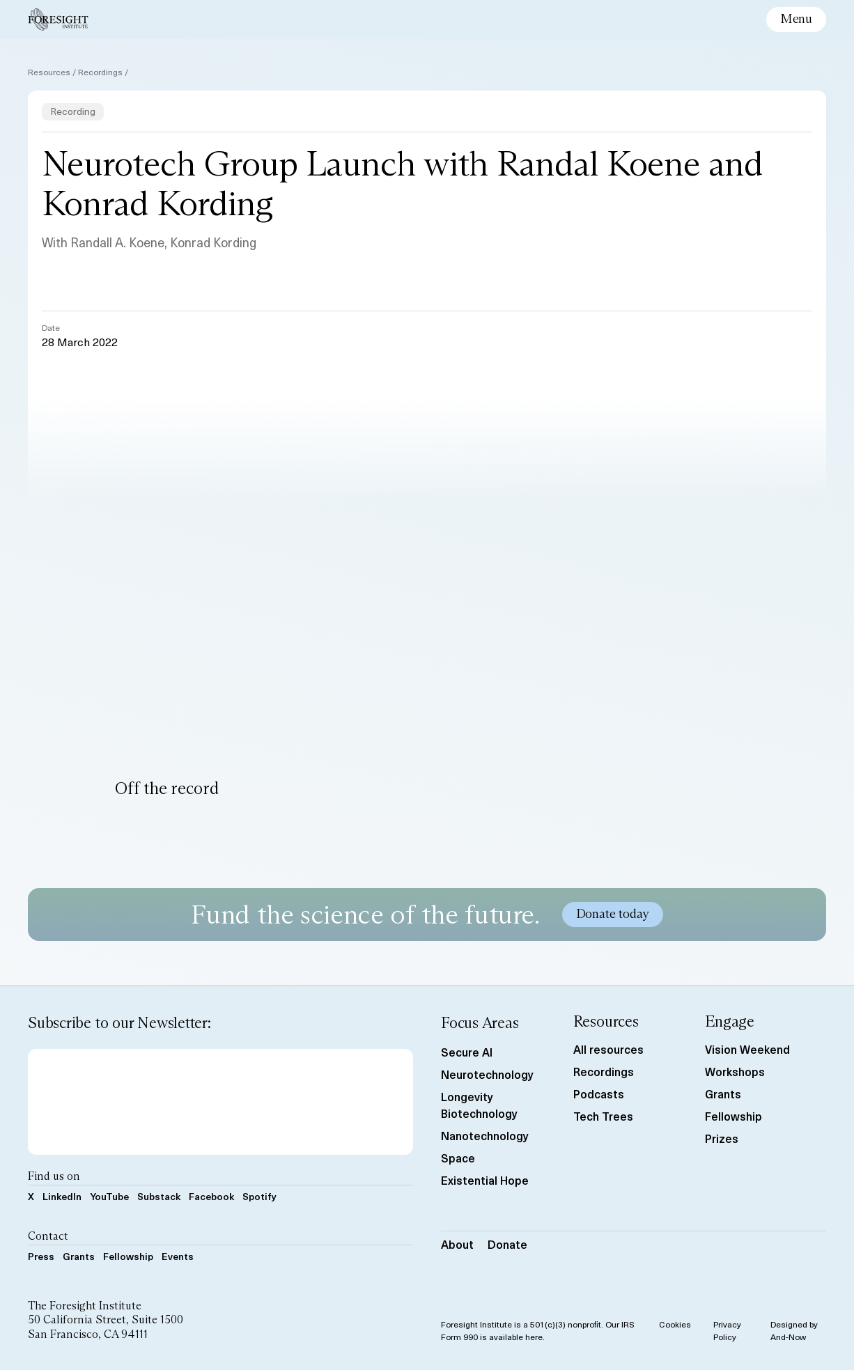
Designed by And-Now (794, 1330)
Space (458, 1157)
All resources (608, 1049)
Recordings (100, 71)
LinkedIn (61, 1196)
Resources (49, 71)
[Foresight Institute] (58, 19)
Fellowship (128, 1256)
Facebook (211, 1196)
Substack (158, 1196)
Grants (79, 1256)
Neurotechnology (487, 1074)
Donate (507, 1244)
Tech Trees (603, 1115)
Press (41, 1256)
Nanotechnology (485, 1135)
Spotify (259, 1196)
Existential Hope (485, 1179)
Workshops (735, 1071)
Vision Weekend (747, 1049)
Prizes (721, 1138)
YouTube (109, 1196)
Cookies (675, 1324)
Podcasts (598, 1093)
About (457, 1244)
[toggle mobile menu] (796, 19)
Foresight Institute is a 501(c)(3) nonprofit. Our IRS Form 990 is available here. (538, 1330)
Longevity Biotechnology (479, 1104)
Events (178, 1256)
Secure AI (466, 1051)
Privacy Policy (727, 1330)
